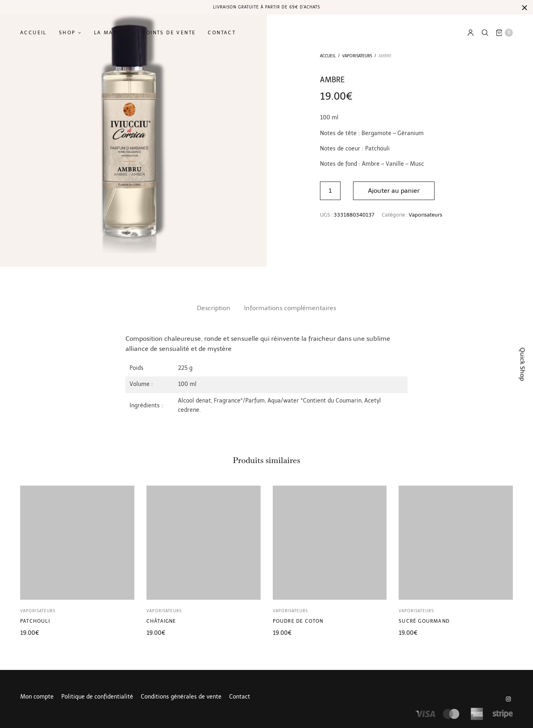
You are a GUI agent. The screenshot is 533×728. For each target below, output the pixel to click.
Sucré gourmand (424, 621)
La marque (112, 32)
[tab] (213, 308)
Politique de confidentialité (97, 697)
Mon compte (37, 697)
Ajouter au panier (394, 190)
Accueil (33, 32)
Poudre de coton (298, 621)
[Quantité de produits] (330, 190)
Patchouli (35, 621)
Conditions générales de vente (181, 697)
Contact (222, 32)
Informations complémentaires (290, 308)
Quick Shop (523, 364)
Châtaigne (161, 621)
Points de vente (169, 32)
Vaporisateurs (357, 56)
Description (213, 308)
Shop (67, 32)
